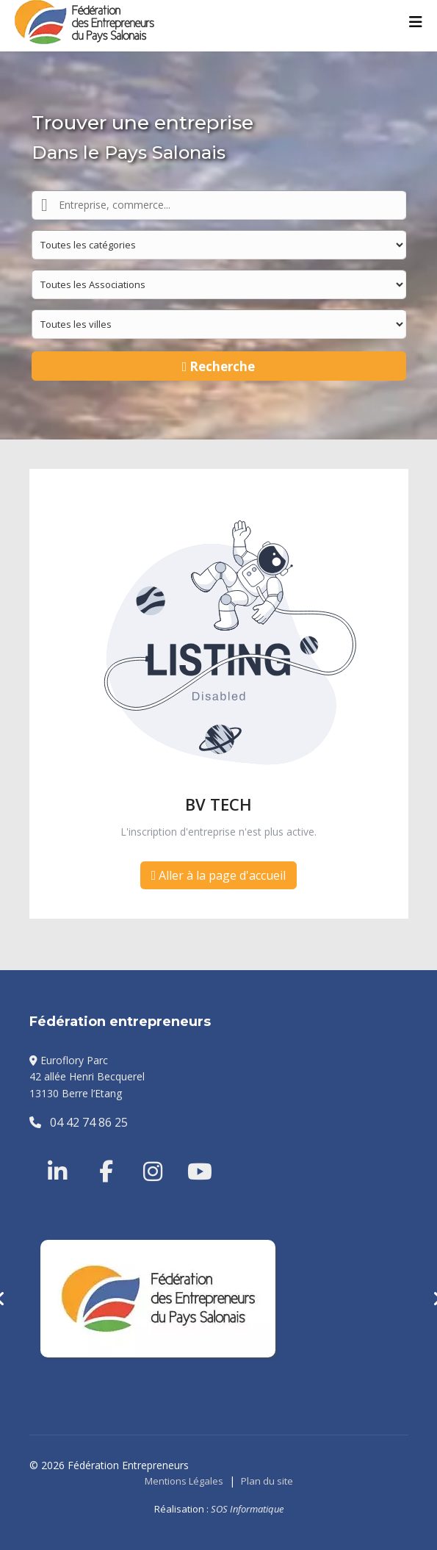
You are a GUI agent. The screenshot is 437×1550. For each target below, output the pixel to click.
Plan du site (267, 1481)
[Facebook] (99, 1154)
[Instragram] (143, 1154)
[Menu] (415, 22)
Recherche (219, 366)
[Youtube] (187, 1154)
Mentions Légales (184, 1481)
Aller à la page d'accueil (218, 875)
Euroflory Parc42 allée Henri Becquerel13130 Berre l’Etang (87, 1076)
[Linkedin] (59, 1154)
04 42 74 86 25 (78, 1122)
